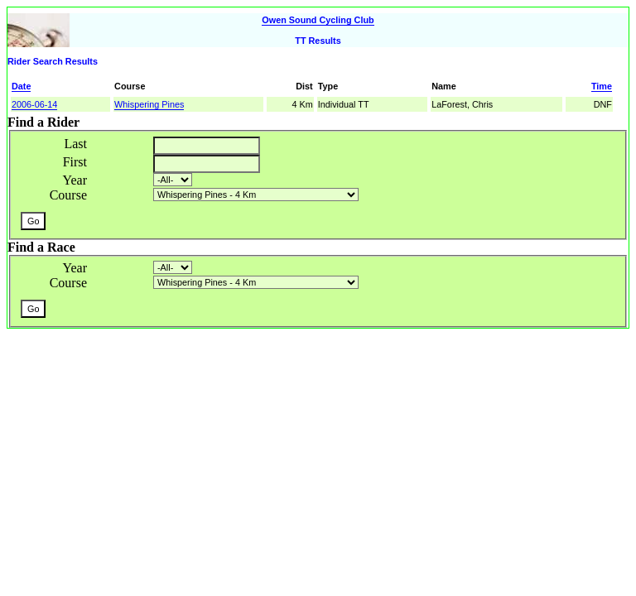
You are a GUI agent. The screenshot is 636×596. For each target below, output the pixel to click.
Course (68, 195)
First (75, 162)
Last (75, 144)
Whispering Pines (149, 104)
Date (21, 86)
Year (75, 180)
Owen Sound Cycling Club (317, 20)
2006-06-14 (34, 104)
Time (601, 86)
